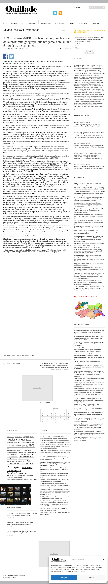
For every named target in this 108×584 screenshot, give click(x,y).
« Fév (55, 422)
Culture (23, 23)
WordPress (13, 577)
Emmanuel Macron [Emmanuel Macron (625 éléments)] (12, 452)
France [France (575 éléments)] (25, 452)
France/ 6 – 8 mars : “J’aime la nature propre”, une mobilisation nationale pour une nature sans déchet (87, 184)
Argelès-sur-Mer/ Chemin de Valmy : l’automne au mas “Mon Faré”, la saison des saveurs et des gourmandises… (89, 343)
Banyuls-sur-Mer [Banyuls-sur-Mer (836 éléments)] (12, 442)
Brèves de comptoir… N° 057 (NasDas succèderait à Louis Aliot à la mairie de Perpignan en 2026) (88, 154)
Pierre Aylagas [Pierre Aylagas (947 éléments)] (27, 468)
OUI (78, 48)
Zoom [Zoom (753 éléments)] (35, 479)
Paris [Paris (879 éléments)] (31, 464)
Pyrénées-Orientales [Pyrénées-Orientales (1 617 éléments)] (15, 473)
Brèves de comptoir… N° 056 (82, 165)
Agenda (14, 23)
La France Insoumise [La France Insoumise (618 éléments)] (23, 459)
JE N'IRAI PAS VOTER (83, 41)
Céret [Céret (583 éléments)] (25, 450)
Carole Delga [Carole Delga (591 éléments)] (10, 445)
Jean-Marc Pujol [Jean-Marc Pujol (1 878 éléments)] (26, 457)
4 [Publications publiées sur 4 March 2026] (51, 413)
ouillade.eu (11, 575)
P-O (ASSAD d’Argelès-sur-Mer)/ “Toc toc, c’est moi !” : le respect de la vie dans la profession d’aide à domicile (89, 188)
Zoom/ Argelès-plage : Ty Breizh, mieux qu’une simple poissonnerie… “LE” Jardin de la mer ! (89, 379)
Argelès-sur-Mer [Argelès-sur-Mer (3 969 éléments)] (16, 439)
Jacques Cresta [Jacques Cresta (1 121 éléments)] (12, 457)
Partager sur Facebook (5, 56)
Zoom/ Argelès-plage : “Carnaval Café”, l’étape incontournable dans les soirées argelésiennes (87, 405)
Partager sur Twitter (11, 56)
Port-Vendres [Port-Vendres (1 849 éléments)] (13, 470)
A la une (7, 30)
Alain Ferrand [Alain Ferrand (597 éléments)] (10, 437)
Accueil (5, 23)
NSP (78, 44)
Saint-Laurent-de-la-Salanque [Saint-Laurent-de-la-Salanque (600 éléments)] (15, 479)
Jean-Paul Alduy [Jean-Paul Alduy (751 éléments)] (12, 459)
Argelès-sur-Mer (11, 355)
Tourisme (95, 23)
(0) (77, 109)
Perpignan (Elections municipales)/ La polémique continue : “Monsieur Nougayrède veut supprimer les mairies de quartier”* (88, 204)
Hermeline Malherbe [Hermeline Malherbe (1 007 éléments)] (26, 454)
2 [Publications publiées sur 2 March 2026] (42, 413)
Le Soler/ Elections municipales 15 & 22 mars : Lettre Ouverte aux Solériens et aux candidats (88, 227)
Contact (77, 7)
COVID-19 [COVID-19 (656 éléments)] (20, 450)
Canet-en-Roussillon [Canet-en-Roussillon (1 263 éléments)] (26, 442)
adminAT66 (8, 48)
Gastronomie (60, 23)
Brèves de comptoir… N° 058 (82, 143)
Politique (72, 23)
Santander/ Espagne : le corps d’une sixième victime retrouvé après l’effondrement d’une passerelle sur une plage (88, 222)
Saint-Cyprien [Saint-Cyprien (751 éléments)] (21, 475)
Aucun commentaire (65, 48)
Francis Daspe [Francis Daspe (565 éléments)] (32, 452)
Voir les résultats (89, 53)
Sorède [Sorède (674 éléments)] (26, 479)
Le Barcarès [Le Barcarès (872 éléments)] (20, 461)
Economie (33, 23)
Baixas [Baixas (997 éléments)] (28, 440)
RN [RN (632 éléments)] (26, 473)
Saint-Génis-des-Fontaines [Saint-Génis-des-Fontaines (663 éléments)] (14, 477)
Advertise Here (37, 388)
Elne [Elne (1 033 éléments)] (29, 450)
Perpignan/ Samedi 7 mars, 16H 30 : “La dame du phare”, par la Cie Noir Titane (87, 256)
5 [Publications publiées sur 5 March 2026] (55, 413)
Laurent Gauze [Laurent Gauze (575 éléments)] (11, 461)
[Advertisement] (21, 279)
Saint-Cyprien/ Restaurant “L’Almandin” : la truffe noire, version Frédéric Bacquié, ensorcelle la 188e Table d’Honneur (89, 332)
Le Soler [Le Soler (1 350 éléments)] (27, 461)
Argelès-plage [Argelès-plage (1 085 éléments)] (28, 437)
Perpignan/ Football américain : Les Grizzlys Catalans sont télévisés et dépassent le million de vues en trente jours (88, 216)
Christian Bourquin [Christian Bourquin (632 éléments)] (20, 445)
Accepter (64, 578)
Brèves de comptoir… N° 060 (82, 122)
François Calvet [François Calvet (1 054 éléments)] (12, 454)
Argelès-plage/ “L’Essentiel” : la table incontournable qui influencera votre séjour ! (88, 409)
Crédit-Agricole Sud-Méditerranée (25, 355)
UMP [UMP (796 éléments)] (30, 479)
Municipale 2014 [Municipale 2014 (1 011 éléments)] (23, 464)
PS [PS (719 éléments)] (20, 471)
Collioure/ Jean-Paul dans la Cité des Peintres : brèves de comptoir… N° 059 (89, 133)
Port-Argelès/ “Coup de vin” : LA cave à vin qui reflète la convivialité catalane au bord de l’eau (89, 244)
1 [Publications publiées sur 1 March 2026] (68, 411)
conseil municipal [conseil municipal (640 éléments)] (11, 450)
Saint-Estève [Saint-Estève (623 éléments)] (29, 475)
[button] (103, 560)
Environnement (46, 23)
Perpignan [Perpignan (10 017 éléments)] (14, 467)
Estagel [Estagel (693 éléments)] (20, 452)
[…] (75, 109)
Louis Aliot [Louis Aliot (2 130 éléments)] (11, 464)
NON (78, 46)
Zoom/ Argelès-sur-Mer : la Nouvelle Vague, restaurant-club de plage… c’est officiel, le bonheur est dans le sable (89, 414)
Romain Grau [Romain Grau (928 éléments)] (11, 475)
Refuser (91, 578)
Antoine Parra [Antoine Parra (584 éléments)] (18, 437)
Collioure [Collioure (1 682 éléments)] (30, 445)
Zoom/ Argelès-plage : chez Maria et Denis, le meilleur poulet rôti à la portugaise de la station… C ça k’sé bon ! (89, 389)
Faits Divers (84, 23)
